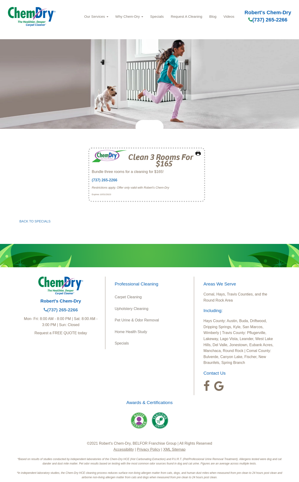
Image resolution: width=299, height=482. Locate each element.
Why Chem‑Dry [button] (129, 16)
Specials (157, 16)
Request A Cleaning (186, 16)
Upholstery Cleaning (131, 309)
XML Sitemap (174, 449)
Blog (213, 16)
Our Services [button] (96, 16)
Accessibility (124, 449)
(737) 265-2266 (267, 20)
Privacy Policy (148, 449)
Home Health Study (131, 332)
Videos (229, 16)
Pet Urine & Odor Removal (137, 320)
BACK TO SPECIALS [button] (34, 221)
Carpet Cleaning (128, 297)
